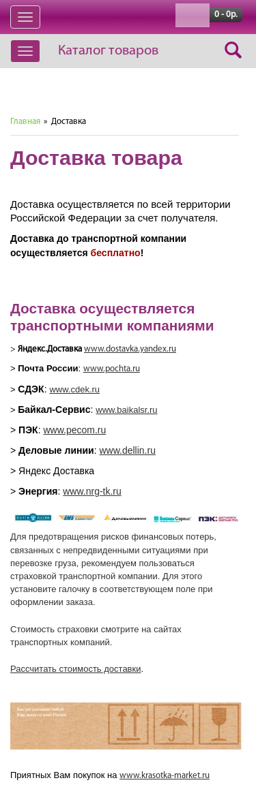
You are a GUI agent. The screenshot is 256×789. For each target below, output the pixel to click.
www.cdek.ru (74, 389)
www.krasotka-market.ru (164, 775)
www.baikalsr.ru (126, 410)
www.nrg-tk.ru (92, 491)
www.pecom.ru (74, 429)
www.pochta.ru (111, 369)
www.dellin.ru (127, 450)
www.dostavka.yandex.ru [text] (130, 349)
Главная (25, 121)
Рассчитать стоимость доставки (75, 669)
